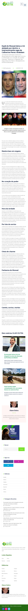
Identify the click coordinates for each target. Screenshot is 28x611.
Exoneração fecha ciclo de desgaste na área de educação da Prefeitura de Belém (13, 356)
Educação (16, 573)
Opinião (4, 477)
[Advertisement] (14, 23)
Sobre (8, 558)
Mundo (15, 571)
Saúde (15, 578)
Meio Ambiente (4, 573)
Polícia (4, 489)
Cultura (4, 491)
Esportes (5, 487)
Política (4, 479)
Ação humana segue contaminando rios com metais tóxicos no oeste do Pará (13, 388)
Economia (5, 484)
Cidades (4, 482)
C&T (2, 575)
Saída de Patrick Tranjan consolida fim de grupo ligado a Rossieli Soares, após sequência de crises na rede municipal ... (14, 362)
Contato (8, 560)
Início (3, 558)
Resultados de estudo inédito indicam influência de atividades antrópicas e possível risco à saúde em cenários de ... (13, 394)
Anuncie (3, 560)
